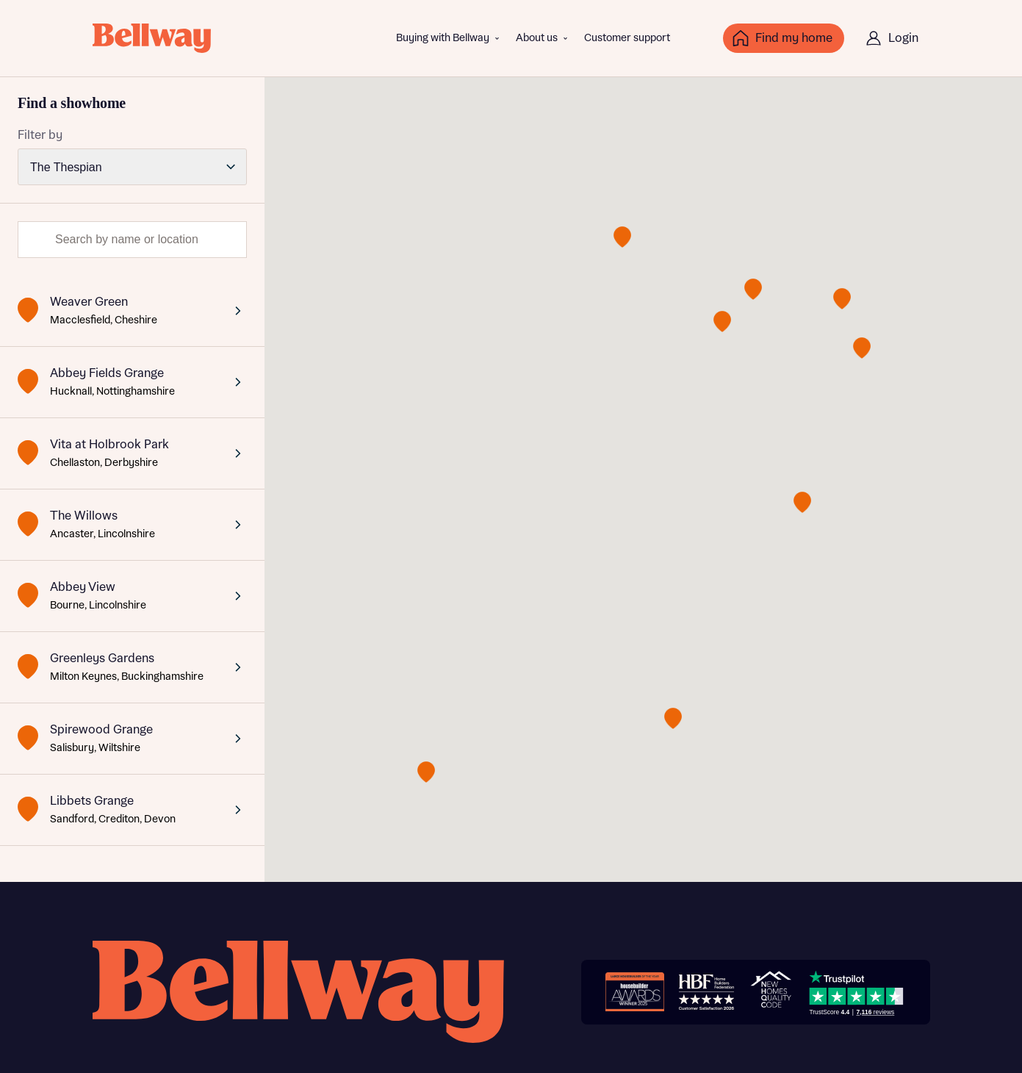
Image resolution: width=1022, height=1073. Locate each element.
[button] (622, 237)
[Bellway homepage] (298, 992)
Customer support (627, 38)
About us (537, 38)
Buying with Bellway (442, 38)
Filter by (40, 135)
